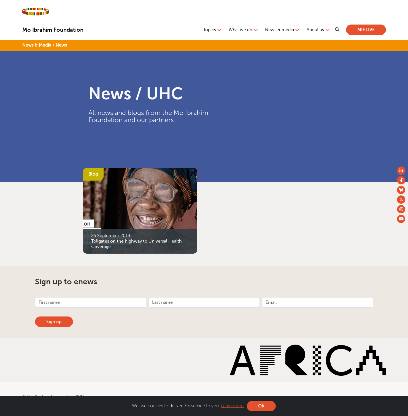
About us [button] (315, 29)
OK (261, 406)
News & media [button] (279, 29)
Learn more (232, 405)
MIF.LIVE (366, 29)
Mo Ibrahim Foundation (52, 29)
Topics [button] (209, 29)
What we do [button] (240, 29)
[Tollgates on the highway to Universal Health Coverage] (140, 210)
